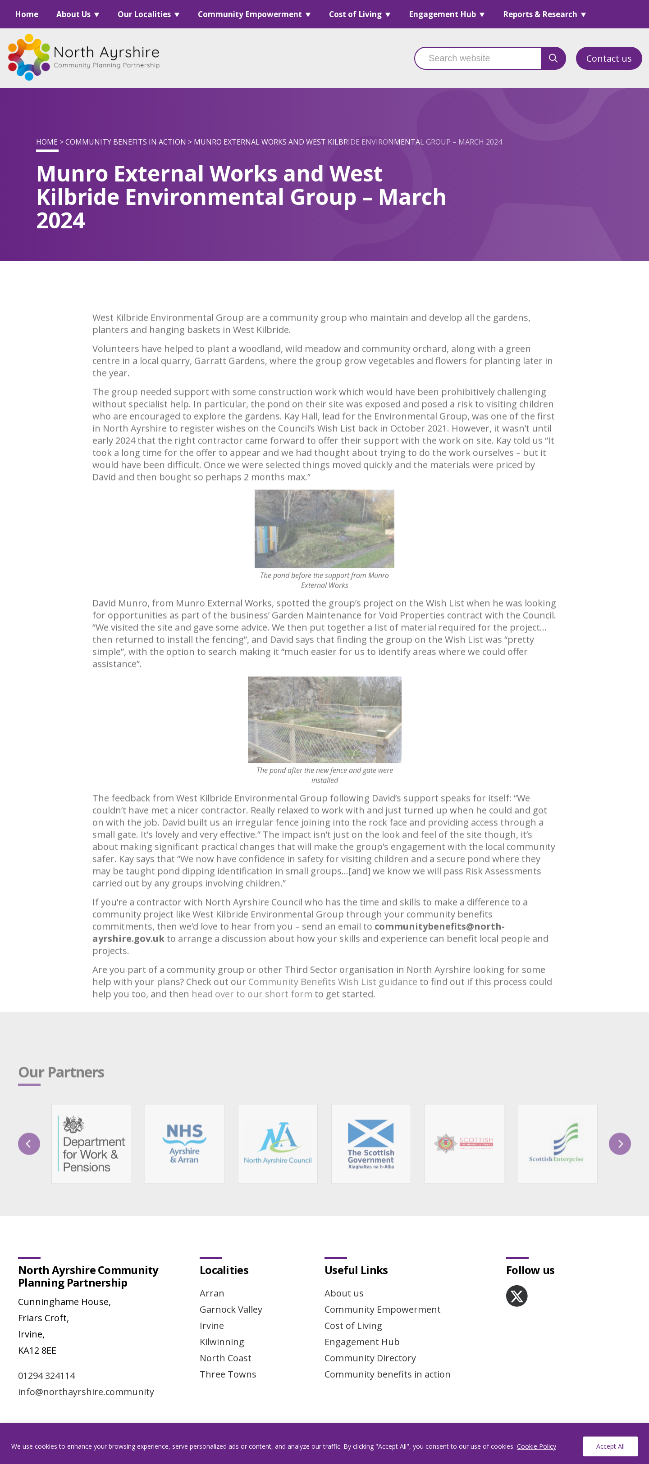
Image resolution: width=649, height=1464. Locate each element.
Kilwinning (222, 1342)
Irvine (212, 1325)
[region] (324, 1443)
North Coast (225, 1358)
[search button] (553, 58)
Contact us (609, 58)
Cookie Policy (536, 1446)
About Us (73, 14)
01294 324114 (46, 1375)
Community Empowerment (250, 14)
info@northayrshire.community (86, 1392)
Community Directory (370, 1358)
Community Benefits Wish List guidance (332, 1000)
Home (26, 14)
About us (344, 1293)
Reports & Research (540, 14)
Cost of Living (355, 14)
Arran (212, 1293)
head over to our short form (252, 1012)
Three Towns (228, 1374)
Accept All (610, 1446)
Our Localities (144, 14)
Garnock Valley (231, 1309)
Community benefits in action (125, 142)
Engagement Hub (442, 14)
